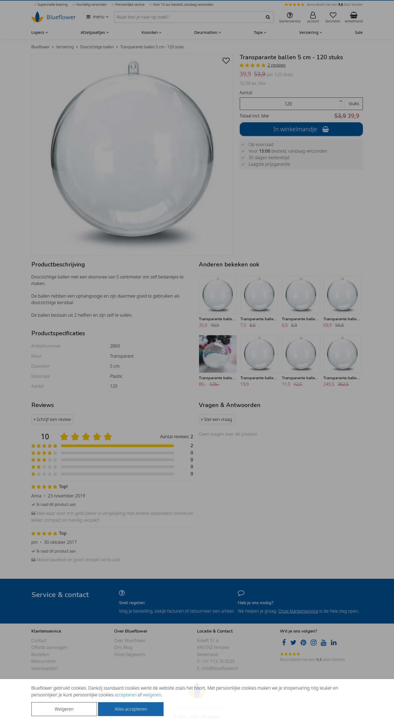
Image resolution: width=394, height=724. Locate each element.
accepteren (126, 695)
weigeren (152, 695)
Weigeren (64, 709)
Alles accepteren (131, 709)
